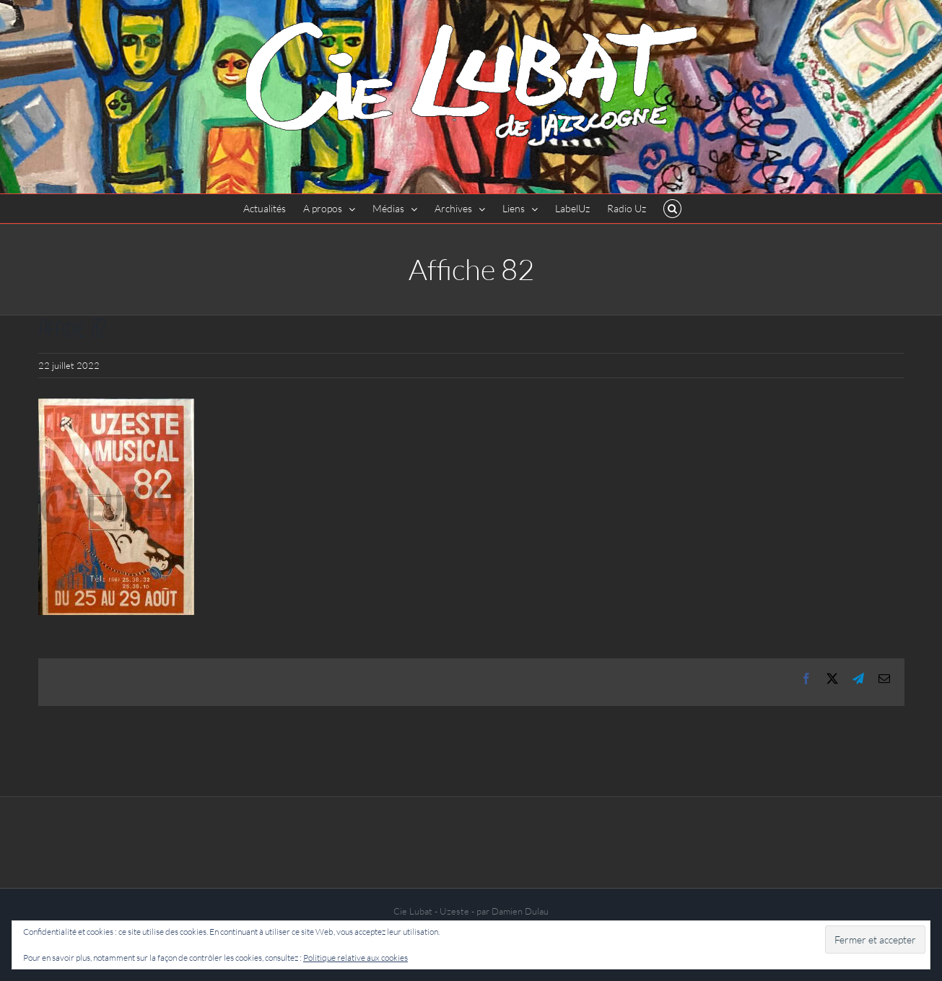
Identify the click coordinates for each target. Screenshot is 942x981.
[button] (672, 208)
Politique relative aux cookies (355, 957)
